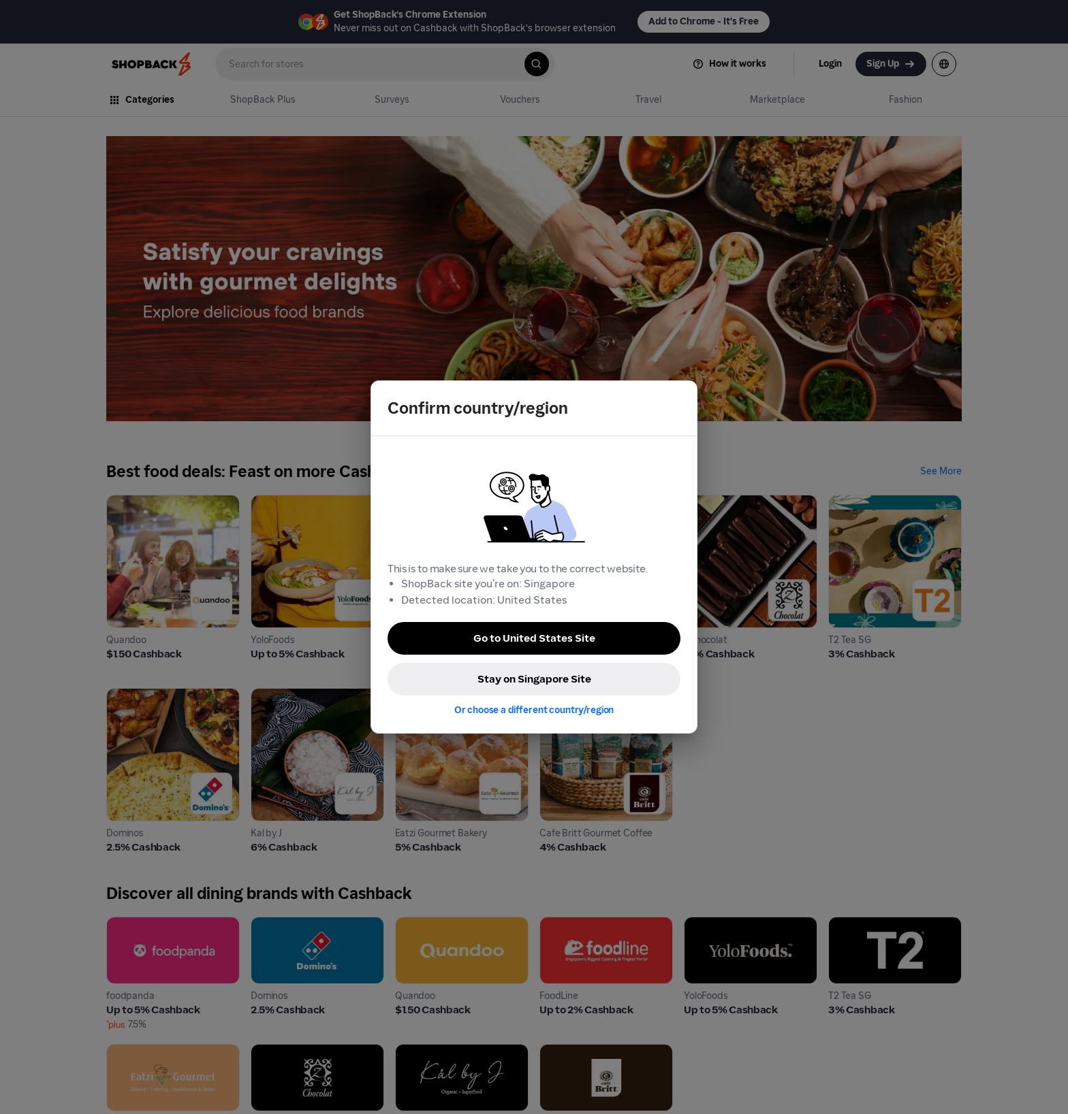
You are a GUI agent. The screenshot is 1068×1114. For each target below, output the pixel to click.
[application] (1032, 1078)
